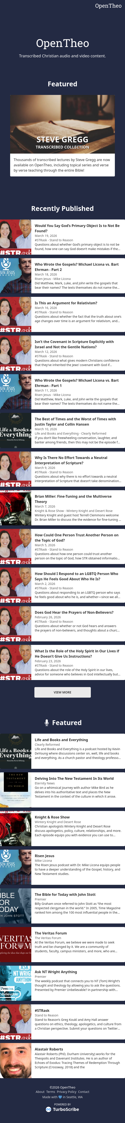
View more (62, 692)
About (40, 1092)
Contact (83, 1092)
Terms (50, 1092)
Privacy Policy (66, 1092)
